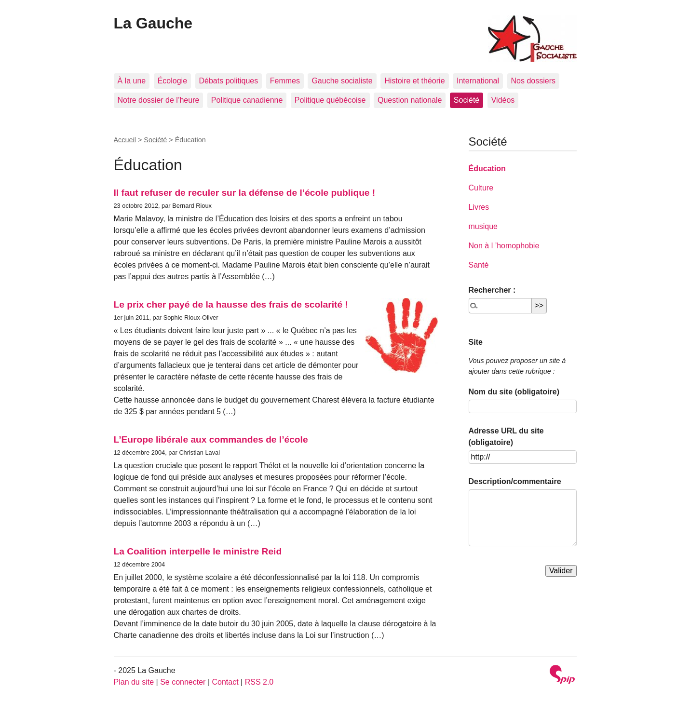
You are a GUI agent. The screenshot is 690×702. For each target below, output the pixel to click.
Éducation (487, 168)
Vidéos (503, 100)
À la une (132, 81)
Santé (479, 265)
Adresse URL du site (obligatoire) (506, 436)
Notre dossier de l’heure (159, 100)
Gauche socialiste (341, 81)
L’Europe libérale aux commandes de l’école (211, 439)
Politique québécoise (330, 100)
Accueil (125, 140)
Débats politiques (228, 81)
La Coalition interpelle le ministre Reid (198, 551)
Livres (479, 207)
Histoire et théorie (414, 81)
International (478, 81)
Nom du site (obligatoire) (514, 392)
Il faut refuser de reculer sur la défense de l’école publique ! (245, 193)
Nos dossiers (533, 81)
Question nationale (410, 100)
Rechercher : (492, 290)
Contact (225, 682)
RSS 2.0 (259, 682)
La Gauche (153, 23)
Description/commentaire (515, 481)
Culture (481, 188)
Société (466, 100)
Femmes (285, 81)
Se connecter (182, 682)
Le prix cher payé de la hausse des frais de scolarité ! (231, 304)
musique (483, 226)
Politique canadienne (247, 100)
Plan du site (134, 682)
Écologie (172, 81)
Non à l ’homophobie (504, 246)
